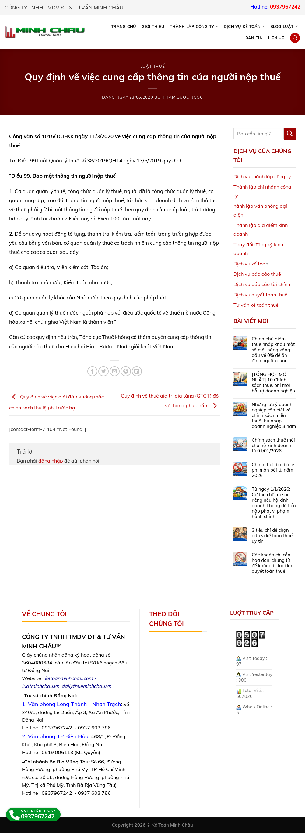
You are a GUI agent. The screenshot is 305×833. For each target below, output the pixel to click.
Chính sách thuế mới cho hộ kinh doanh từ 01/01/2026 (273, 445)
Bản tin (254, 38)
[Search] (295, 38)
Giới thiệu (153, 26)
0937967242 (285, 6)
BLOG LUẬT (284, 26)
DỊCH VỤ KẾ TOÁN (244, 26)
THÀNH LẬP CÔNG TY (194, 26)
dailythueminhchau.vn (86, 686)
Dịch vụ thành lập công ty (262, 176)
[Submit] (290, 134)
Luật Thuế (152, 66)
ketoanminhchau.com (69, 678)
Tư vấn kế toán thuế (256, 305)
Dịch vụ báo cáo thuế (257, 274)
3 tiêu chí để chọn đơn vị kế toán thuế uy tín (272, 535)
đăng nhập (50, 461)
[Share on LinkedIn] (137, 371)
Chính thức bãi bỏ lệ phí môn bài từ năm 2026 (273, 470)
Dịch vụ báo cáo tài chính (261, 284)
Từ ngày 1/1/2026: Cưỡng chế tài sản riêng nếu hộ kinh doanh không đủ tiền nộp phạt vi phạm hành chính (274, 502)
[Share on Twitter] (103, 371)
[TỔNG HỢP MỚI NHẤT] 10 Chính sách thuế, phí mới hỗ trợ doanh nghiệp (273, 383)
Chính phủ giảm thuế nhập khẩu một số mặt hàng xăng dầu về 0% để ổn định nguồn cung (273, 350)
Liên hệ (276, 38)
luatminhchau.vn (40, 686)
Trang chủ (123, 26)
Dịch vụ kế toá (249, 264)
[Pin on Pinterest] (126, 371)
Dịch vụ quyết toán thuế (260, 295)
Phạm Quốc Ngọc (183, 97)
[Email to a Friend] (115, 371)
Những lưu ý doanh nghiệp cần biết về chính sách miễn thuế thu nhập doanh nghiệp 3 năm (274, 415)
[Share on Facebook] (92, 371)
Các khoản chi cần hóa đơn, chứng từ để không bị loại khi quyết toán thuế (272, 563)
